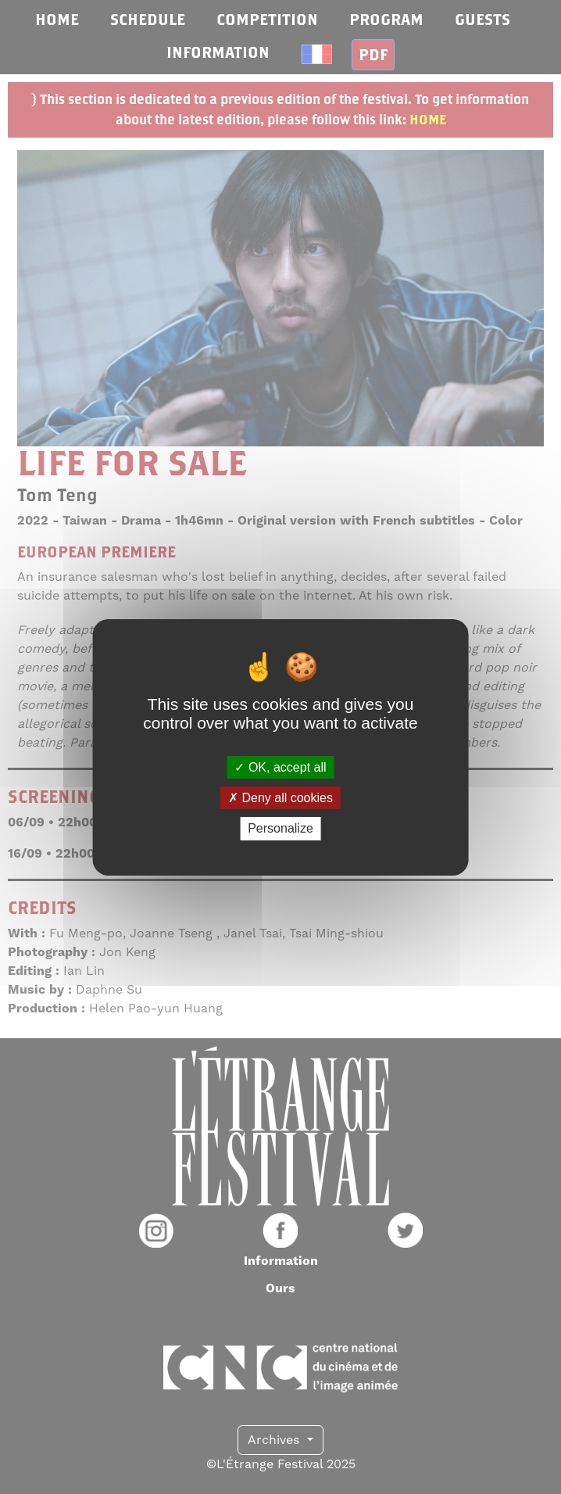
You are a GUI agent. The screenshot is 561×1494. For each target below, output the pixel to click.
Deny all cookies (280, 797)
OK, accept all (280, 767)
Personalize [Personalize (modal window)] (280, 828)
